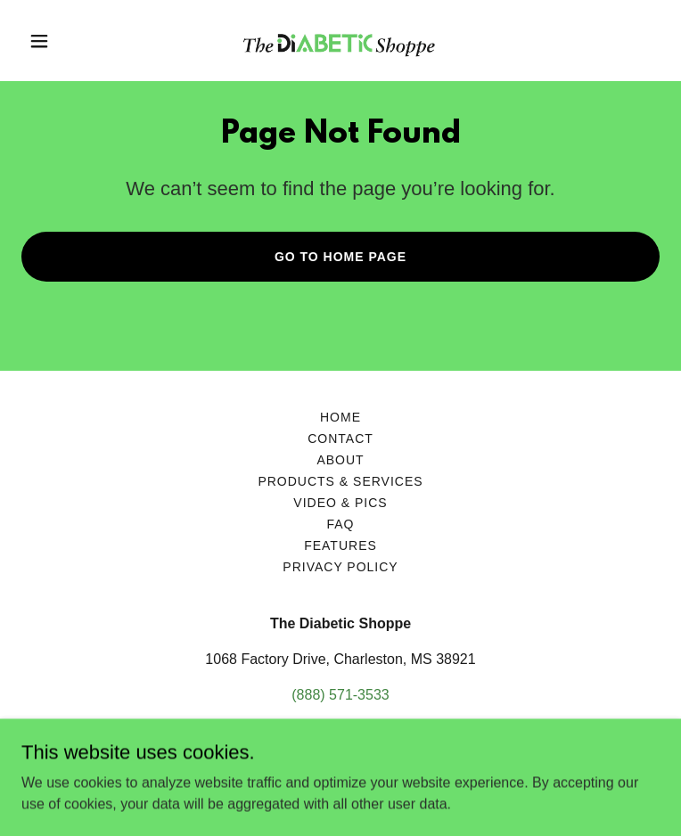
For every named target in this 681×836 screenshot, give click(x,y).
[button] (69, 41)
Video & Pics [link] (340, 503)
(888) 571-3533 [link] (340, 694)
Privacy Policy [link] (340, 567)
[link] (340, 40)
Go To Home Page (340, 257)
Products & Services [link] (340, 481)
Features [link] (340, 545)
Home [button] (340, 417)
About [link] (340, 460)
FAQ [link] (341, 524)
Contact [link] (340, 438)
